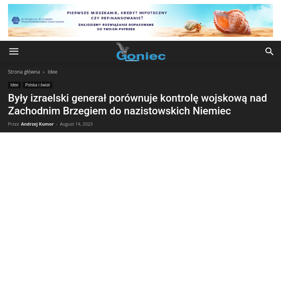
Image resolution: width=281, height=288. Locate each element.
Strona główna (24, 71)
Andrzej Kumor (37, 124)
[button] (13, 51)
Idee (52, 71)
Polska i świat (37, 85)
